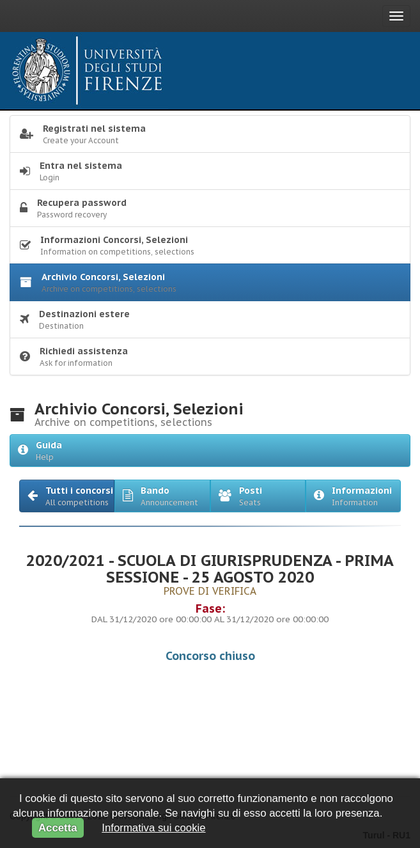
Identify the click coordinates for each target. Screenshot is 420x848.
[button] (66, 496)
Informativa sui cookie (153, 828)
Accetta (57, 828)
